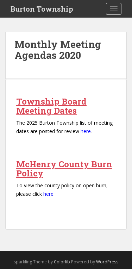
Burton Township (42, 8)
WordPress (107, 262)
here (86, 131)
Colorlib (62, 262)
